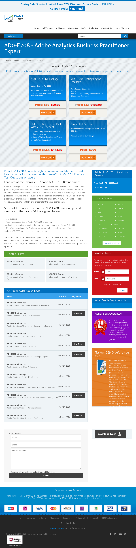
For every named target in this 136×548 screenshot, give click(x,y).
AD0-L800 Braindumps (16, 364)
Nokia (120, 216)
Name (96, 271)
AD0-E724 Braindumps (16, 313)
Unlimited (93, 28)
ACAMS (120, 232)
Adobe (16, 60)
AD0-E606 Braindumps (16, 405)
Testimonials (80, 518)
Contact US (93, 518)
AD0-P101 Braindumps (16, 374)
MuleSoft (105, 228)
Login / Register (122, 28)
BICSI (100, 208)
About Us (31, 518)
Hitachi (120, 208)
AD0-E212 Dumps (56, 274)
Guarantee (73, 28)
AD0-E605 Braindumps (16, 395)
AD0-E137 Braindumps (16, 354)
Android (121, 204)
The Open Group (102, 222)
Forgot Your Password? (112, 284)
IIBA (99, 212)
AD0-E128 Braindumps (16, 323)
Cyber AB (121, 236)
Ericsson (121, 228)
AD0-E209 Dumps (56, 261)
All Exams (60, 28)
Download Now (109, 434)
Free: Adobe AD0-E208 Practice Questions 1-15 (107, 185)
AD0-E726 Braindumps (16, 303)
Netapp (117, 224)
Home (37, 28)
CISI (103, 236)
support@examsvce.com (75, 528)
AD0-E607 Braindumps (16, 384)
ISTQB (100, 216)
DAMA (104, 232)
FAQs (83, 28)
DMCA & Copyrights (109, 518)
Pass (96, 278)
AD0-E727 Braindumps (16, 333)
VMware (121, 220)
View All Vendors (112, 243)
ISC (119, 212)
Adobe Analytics (28, 60)
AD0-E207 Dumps (15, 261)
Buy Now (78, 313)
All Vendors (47, 28)
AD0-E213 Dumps (15, 274)
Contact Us (106, 28)
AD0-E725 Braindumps (16, 343)
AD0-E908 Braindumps (16, 415)
